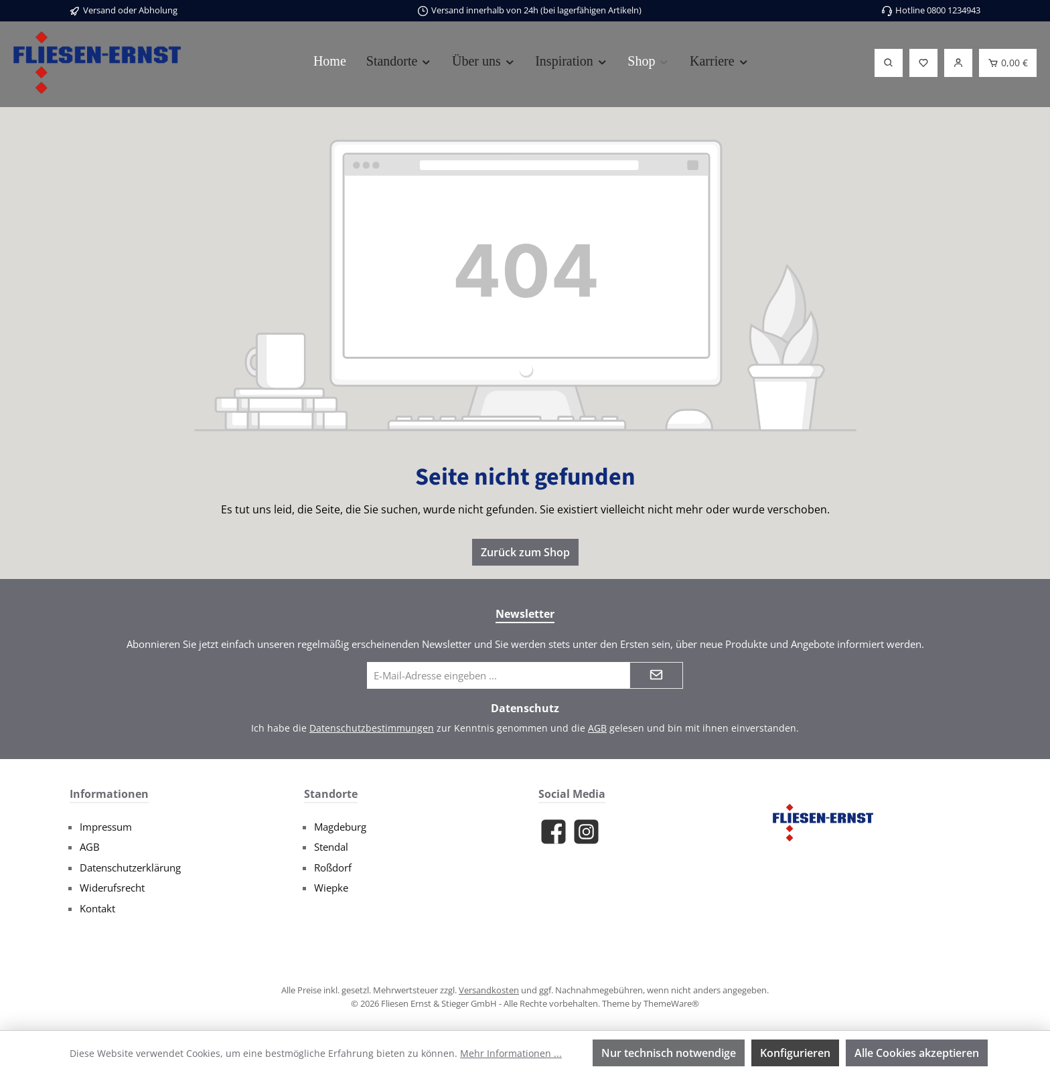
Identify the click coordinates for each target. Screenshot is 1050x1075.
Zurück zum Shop (525, 552)
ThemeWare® (671, 1003)
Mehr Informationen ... (511, 1053)
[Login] (958, 63)
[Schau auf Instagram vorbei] (586, 832)
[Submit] (656, 675)
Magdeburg (340, 826)
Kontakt (97, 908)
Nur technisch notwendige (668, 1053)
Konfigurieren (795, 1053)
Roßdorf (333, 867)
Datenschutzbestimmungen (371, 728)
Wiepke (331, 887)
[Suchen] (889, 63)
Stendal (331, 846)
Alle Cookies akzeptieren (916, 1053)
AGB (597, 728)
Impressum (106, 826)
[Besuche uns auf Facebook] (553, 832)
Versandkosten (489, 990)
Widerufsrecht (112, 887)
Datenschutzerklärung (130, 867)
